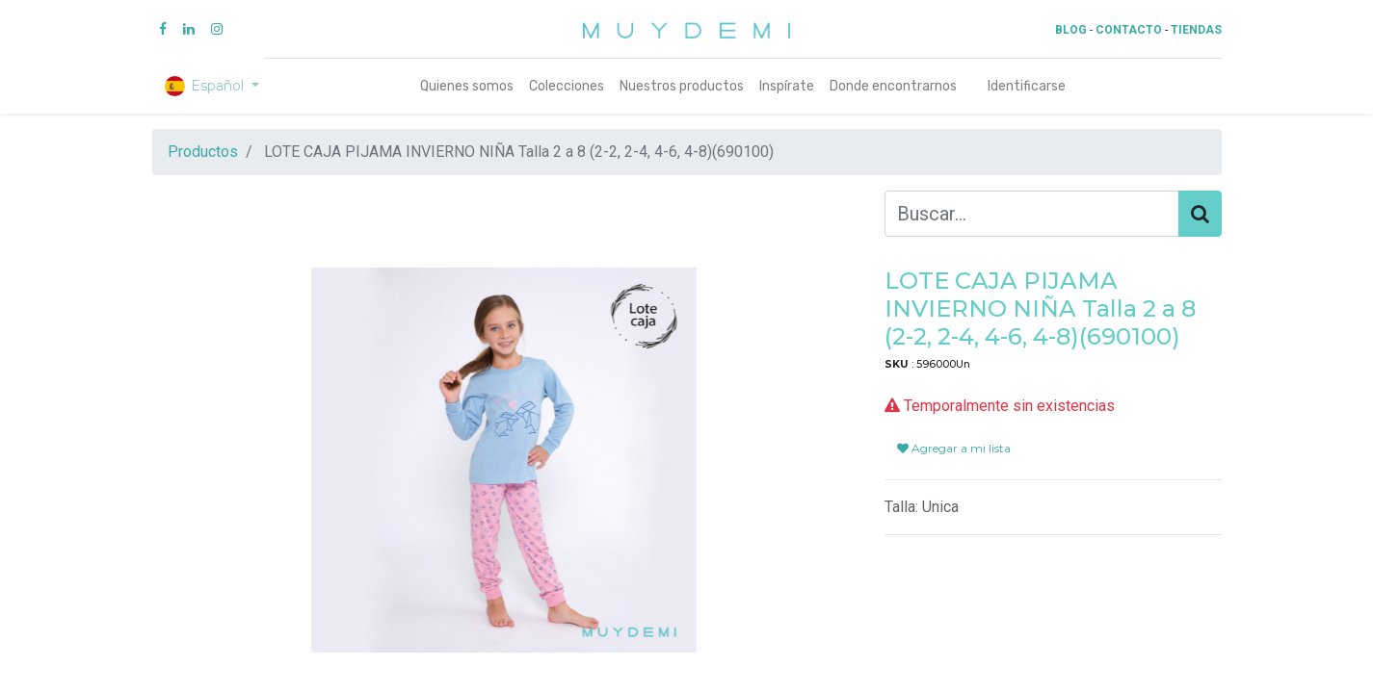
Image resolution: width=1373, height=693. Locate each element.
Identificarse (1027, 86)
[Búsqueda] (1200, 214)
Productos (203, 151)
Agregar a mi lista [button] (954, 448)
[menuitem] (466, 86)
